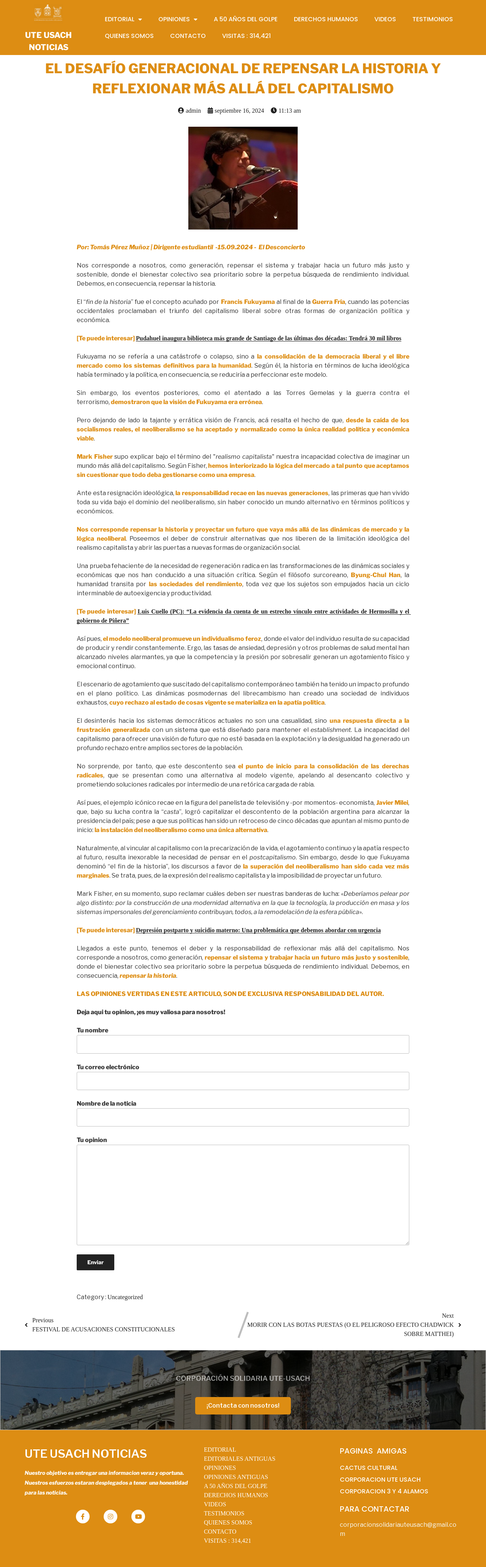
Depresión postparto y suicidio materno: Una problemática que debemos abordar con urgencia (258, 930)
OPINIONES (220, 1468)
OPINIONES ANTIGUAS (236, 1477)
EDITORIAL (220, 1449)
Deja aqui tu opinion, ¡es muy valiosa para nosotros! (151, 1012)
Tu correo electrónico (243, 1077)
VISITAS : (227, 1540)
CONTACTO (220, 1531)
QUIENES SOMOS (228, 1522)
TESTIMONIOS (224, 1513)
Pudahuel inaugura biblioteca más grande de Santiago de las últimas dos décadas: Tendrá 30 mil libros (268, 338)
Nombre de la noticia (243, 1113)
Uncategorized (125, 1297)
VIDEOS (215, 1504)
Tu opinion (243, 1190)
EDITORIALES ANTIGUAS (240, 1458)
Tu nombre (243, 1040)
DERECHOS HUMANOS (236, 1495)
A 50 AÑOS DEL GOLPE (235, 1486)
